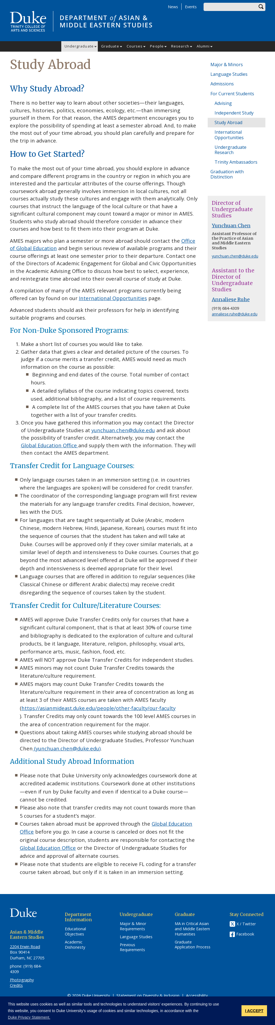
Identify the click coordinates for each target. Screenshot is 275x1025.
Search (261, 7)
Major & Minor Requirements (133, 926)
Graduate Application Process (192, 945)
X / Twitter (246, 924)
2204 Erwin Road (25, 946)
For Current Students (232, 94)
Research (180, 46)
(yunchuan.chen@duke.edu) (67, 748)
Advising (223, 103)
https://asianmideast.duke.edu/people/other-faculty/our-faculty (98, 708)
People (157, 46)
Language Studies (229, 74)
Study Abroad (228, 122)
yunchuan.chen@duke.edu (123, 430)
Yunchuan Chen (231, 226)
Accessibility (197, 995)
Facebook (245, 934)
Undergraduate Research (230, 149)
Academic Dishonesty (75, 945)
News (173, 6)
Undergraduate (79, 46)
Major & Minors (226, 65)
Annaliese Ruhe (231, 300)
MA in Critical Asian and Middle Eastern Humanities (192, 928)
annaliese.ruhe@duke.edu (234, 314)
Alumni (203, 46)
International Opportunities (113, 298)
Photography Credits (22, 982)
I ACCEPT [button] (254, 1011)
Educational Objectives (75, 931)
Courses (135, 46)
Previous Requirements (132, 947)
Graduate (110, 46)
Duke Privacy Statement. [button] (29, 1017)
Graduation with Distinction (227, 174)
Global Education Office (49, 445)
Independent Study (234, 113)
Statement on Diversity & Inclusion (147, 995)
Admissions (222, 84)
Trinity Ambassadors (236, 162)
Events (191, 6)
